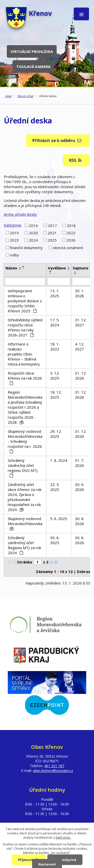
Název (13, 267)
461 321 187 (54, 765)
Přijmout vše (28, 859)
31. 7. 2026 (79, 463)
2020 (33, 232)
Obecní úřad (25, 96)
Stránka (24, 561)
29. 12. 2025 (56, 434)
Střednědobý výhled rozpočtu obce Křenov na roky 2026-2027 (25, 327)
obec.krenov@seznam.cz (53, 770)
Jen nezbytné (65, 859)
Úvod (8, 96)
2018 (71, 225)
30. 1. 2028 (79, 293)
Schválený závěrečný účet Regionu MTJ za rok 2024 (24, 545)
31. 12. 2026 (80, 376)
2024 (33, 240)
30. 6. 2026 (79, 487)
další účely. (63, 837)
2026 (70, 240)
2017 (52, 225)
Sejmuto (82, 267)
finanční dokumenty (26, 247)
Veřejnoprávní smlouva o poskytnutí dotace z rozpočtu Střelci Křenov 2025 (25, 300)
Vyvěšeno (58, 267)
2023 (14, 240)
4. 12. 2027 (79, 346)
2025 (52, 240)
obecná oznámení (68, 247)
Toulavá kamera (33, 66)
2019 (14, 232)
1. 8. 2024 (58, 460)
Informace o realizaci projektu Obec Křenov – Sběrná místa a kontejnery (24, 354)
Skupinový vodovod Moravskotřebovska (25, 523)
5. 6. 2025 (58, 518)
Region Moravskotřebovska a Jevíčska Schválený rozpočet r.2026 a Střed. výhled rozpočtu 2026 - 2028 (25, 407)
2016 (33, 225)
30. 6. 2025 (54, 540)
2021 (52, 232)
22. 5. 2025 (54, 487)
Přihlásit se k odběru (56, 140)
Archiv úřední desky (20, 214)
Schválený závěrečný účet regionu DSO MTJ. (23, 467)
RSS (75, 160)
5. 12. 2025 (54, 376)
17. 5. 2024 (54, 322)
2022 (70, 232)
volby (14, 254)
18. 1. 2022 (54, 346)
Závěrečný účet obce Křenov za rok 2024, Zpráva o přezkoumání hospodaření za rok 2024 (24, 497)
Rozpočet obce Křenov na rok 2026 (25, 378)
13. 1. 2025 (54, 293)
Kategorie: (13, 225)
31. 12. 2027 (80, 322)
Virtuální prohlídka (32, 51)
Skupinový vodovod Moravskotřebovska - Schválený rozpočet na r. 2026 (25, 441)
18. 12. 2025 (56, 395)
